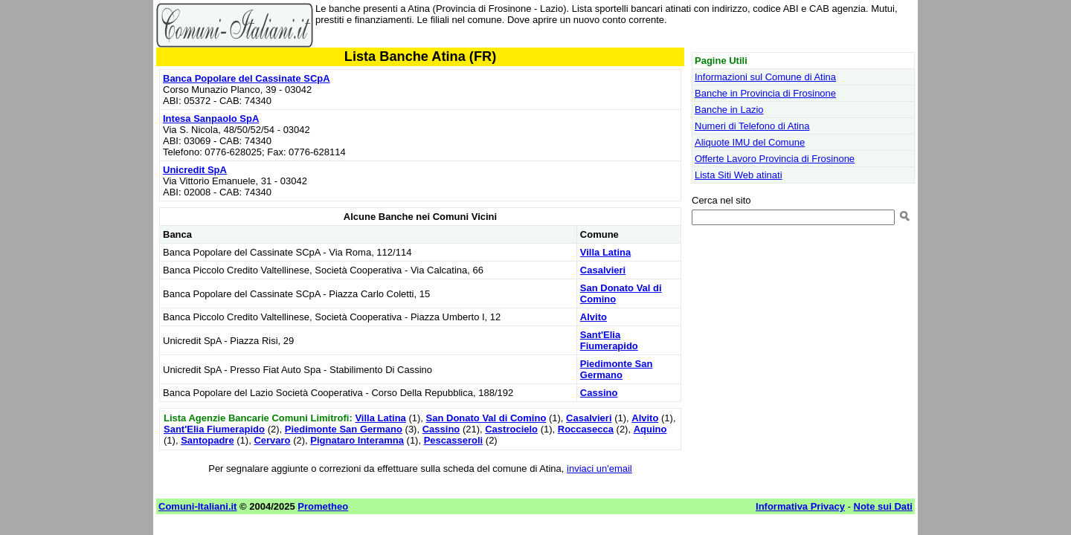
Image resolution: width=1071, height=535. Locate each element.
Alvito (593, 316)
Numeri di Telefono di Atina (752, 126)
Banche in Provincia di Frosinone (765, 93)
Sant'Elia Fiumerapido (609, 340)
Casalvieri (602, 270)
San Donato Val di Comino (486, 418)
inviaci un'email (599, 468)
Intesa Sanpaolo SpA (211, 118)
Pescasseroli (453, 440)
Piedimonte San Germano (616, 369)
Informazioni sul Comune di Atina (765, 76)
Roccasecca (586, 429)
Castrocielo (511, 429)
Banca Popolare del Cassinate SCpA (246, 78)
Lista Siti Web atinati (738, 175)
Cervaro (272, 440)
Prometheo (323, 506)
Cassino (599, 392)
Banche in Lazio (729, 109)
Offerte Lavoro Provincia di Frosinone (775, 158)
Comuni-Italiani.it (197, 506)
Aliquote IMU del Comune (750, 142)
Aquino (650, 429)
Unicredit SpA (195, 169)
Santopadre (207, 440)
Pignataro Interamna (357, 440)
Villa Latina (605, 252)
